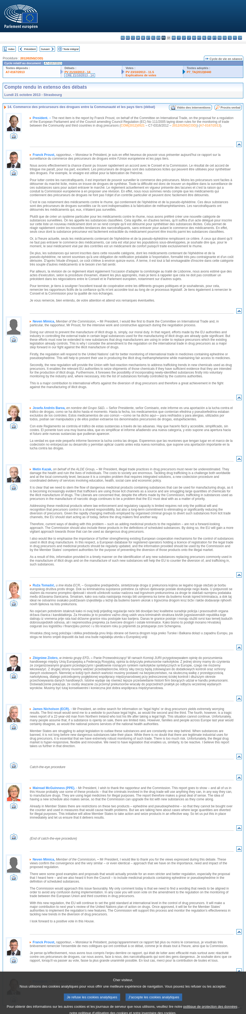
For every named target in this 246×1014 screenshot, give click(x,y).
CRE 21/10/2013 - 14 (79, 75)
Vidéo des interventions (194, 107)
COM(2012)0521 (133, 125)
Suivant (45, 49)
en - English (158, 38)
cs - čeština (133, 38)
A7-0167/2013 (15, 72)
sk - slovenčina (225, 38)
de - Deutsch (143, 38)
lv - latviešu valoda (184, 38)
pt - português (214, 38)
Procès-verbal (230, 107)
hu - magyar (194, 38)
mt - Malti (199, 38)
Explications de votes (141, 75)
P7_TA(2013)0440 (199, 72)
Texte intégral (71, 49)
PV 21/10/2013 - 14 (77, 72)
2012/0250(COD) (31, 58)
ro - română (220, 38)
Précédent (30, 49)
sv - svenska (240, 38)
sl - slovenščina (230, 38)
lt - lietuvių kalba (189, 38)
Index (11, 49)
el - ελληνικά (153, 38)
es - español (128, 38)
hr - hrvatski (174, 38)
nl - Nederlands (204, 38)
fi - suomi (235, 38)
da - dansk (138, 38)
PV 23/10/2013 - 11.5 (140, 72)
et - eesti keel (148, 38)
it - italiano (179, 38)
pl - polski (209, 38)
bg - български (123, 38)
